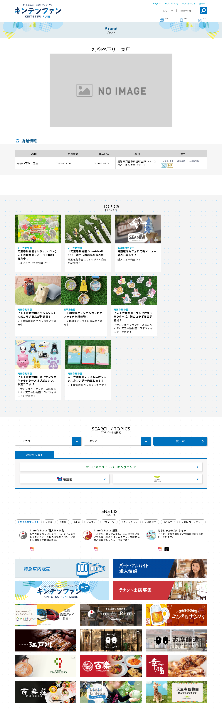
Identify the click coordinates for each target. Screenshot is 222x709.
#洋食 (77, 457)
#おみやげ (169, 457)
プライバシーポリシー (134, 703)
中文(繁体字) (188, 3)
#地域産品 (150, 457)
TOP (18, 693)
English (157, 3)
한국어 (202, 3)
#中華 (63, 457)
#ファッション (130, 457)
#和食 (49, 457)
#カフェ (91, 457)
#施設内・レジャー (192, 457)
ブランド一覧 (33, 693)
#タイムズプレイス (28, 457)
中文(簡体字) (171, 3)
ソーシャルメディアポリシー (167, 703)
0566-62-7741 (102, 163)
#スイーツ (109, 457)
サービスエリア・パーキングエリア (111, 403)
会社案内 (110, 703)
